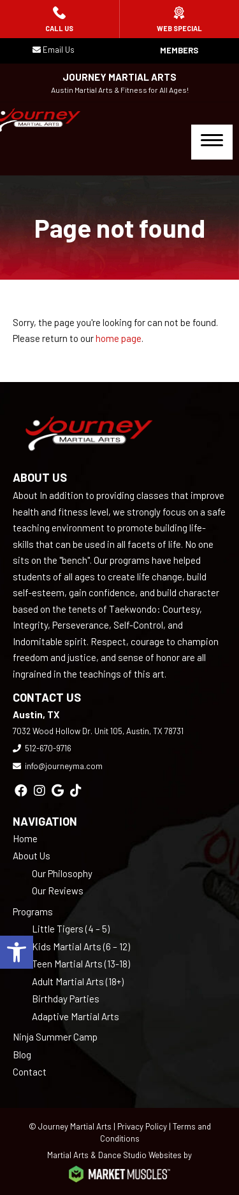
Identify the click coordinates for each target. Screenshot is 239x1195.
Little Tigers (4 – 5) (71, 928)
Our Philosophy (62, 873)
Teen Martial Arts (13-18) (81, 963)
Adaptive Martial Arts (75, 1016)
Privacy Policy (142, 1126)
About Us (31, 855)
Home (25, 838)
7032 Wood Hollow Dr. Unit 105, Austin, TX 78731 (98, 731)
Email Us (59, 49)
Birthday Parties (65, 998)
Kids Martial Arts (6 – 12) (81, 946)
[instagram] (39, 790)
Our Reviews (57, 890)
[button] (16, 952)
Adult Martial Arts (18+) (78, 981)
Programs (33, 911)
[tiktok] (76, 790)
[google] (58, 790)
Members (179, 50)
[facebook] (21, 790)
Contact (30, 1071)
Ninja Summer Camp (55, 1036)
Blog (22, 1054)
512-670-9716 (48, 748)
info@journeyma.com (64, 766)
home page (118, 338)
